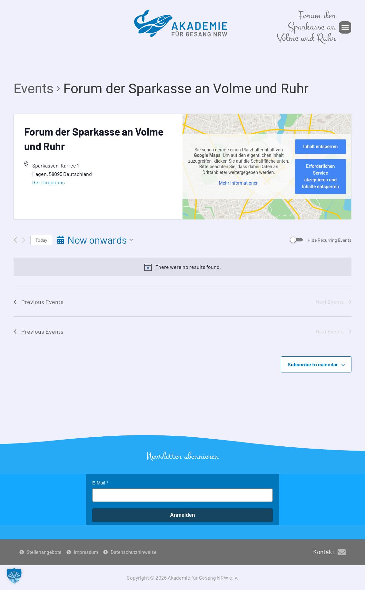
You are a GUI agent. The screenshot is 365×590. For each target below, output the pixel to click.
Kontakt (323, 551)
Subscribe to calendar (313, 364)
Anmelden (182, 515)
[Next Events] (23, 240)
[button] (345, 27)
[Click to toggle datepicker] (95, 239)
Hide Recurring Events (329, 240)
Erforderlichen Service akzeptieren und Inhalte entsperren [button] (320, 176)
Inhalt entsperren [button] (320, 146)
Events (34, 89)
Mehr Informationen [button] (239, 183)
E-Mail (98, 482)
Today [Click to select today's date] (41, 240)
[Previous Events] (15, 240)
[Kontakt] (342, 552)
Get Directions (48, 182)
